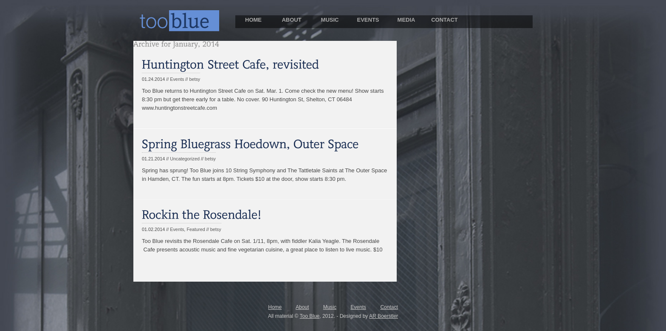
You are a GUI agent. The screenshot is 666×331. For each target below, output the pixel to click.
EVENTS (368, 20)
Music (329, 307)
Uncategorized (185, 158)
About (302, 307)
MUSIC (330, 20)
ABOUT (291, 20)
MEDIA (406, 20)
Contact (389, 307)
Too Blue (310, 316)
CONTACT (444, 20)
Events (177, 79)
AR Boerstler (383, 316)
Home (275, 307)
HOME (253, 20)
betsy (194, 79)
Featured (195, 229)
